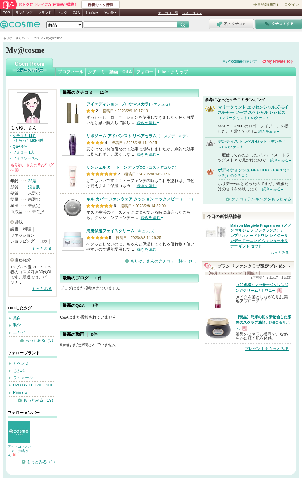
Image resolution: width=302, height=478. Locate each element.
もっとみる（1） (42, 461)
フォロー (144, 71)
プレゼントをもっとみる (267, 348)
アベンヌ (21, 363)
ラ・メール (23, 377)
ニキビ (19, 332)
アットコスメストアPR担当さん (19, 451)
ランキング (23, 12)
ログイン (291, 4)
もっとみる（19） (39, 400)
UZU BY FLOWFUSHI (32, 385)
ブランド (44, 12)
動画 (113, 71)
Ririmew (20, 392)
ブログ (62, 12)
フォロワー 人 (25, 158)
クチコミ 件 (24, 136)
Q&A (76, 12)
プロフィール (71, 71)
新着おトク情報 (100, 5)
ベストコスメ (192, 13)
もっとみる (42, 248)
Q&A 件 (20, 146)
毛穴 (17, 325)
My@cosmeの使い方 (239, 61)
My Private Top (280, 61)
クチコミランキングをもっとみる (261, 199)
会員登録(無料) (265, 4)
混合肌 (34, 187)
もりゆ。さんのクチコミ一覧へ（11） (164, 261)
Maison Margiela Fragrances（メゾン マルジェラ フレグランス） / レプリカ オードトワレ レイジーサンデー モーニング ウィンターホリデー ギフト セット (260, 235)
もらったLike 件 (29, 140)
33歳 (32, 181)
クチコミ (96, 71)
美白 (17, 318)
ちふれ (19, 370)
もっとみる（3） (40, 340)
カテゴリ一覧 (168, 13)
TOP (6, 12)
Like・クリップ (173, 71)
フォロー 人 (23, 152)
